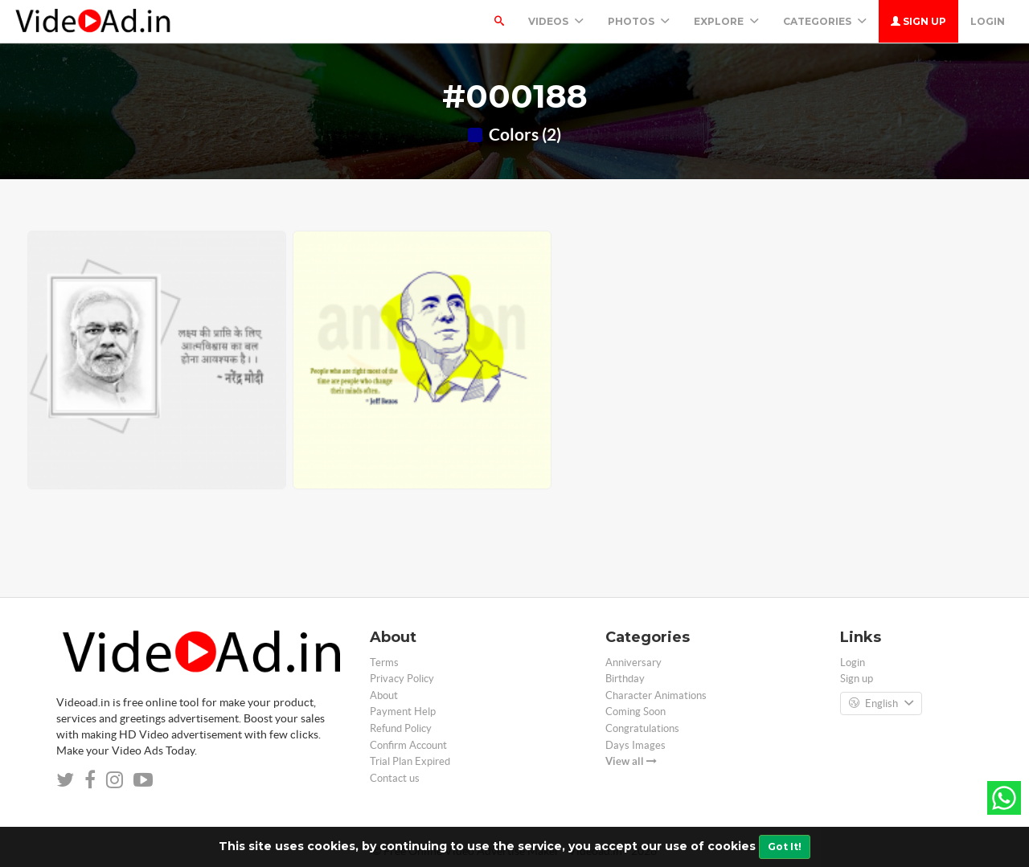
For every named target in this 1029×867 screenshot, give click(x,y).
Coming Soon (635, 711)
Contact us (395, 778)
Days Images (635, 745)
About (384, 695)
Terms (384, 662)
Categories (825, 21)
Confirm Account (408, 745)
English (881, 703)
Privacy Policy (402, 679)
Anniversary (633, 662)
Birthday (625, 679)
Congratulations (642, 728)
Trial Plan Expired (410, 761)
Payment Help (403, 711)
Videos (556, 21)
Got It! (784, 846)
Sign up (918, 21)
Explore (726, 21)
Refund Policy (401, 728)
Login (987, 21)
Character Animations (656, 695)
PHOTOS (639, 21)
